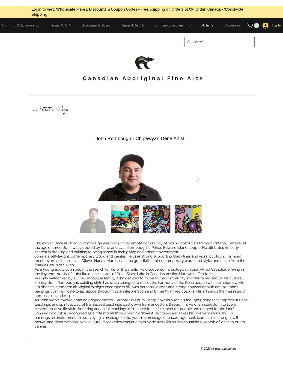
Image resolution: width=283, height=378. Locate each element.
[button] (99, 25)
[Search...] (219, 42)
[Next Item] (198, 177)
